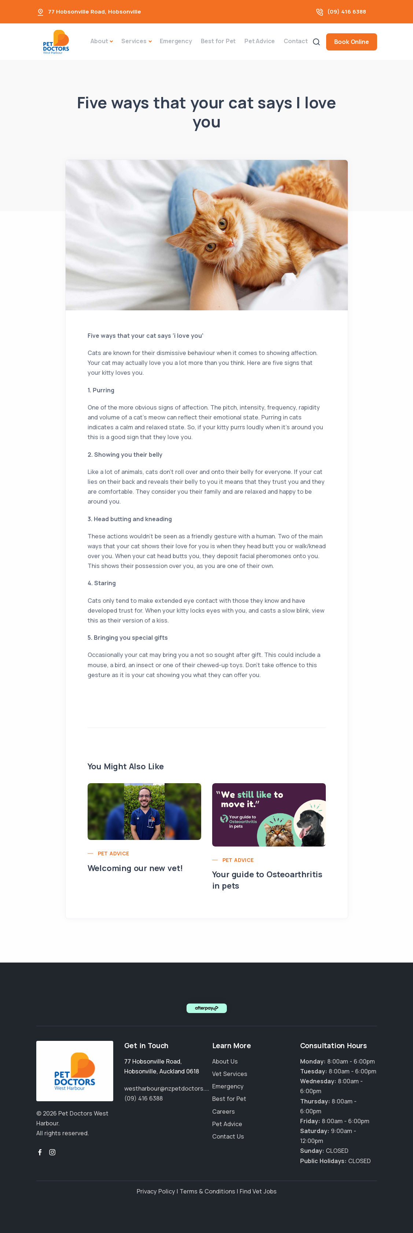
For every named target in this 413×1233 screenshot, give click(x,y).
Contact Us (228, 1136)
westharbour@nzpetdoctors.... (166, 1088)
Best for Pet (218, 41)
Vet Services (229, 1074)
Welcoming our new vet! (135, 868)
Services (133, 41)
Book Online (351, 42)
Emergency (176, 41)
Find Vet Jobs (258, 1191)
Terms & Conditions (207, 1191)
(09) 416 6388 (346, 11)
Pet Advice (259, 41)
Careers (223, 1111)
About (99, 41)
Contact (296, 41)
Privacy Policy (156, 1191)
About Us (225, 1061)
